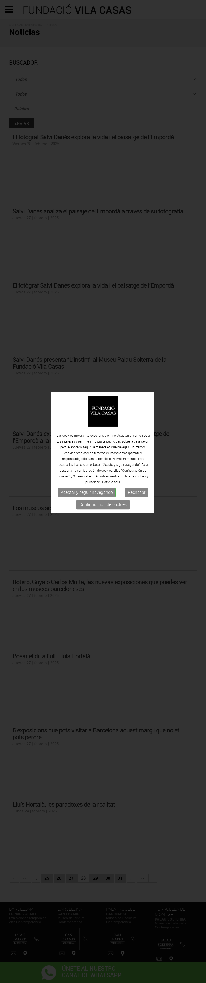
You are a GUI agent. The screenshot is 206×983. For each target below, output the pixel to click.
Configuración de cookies (103, 496)
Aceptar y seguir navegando (87, 484)
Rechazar (136, 484)
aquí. (117, 473)
